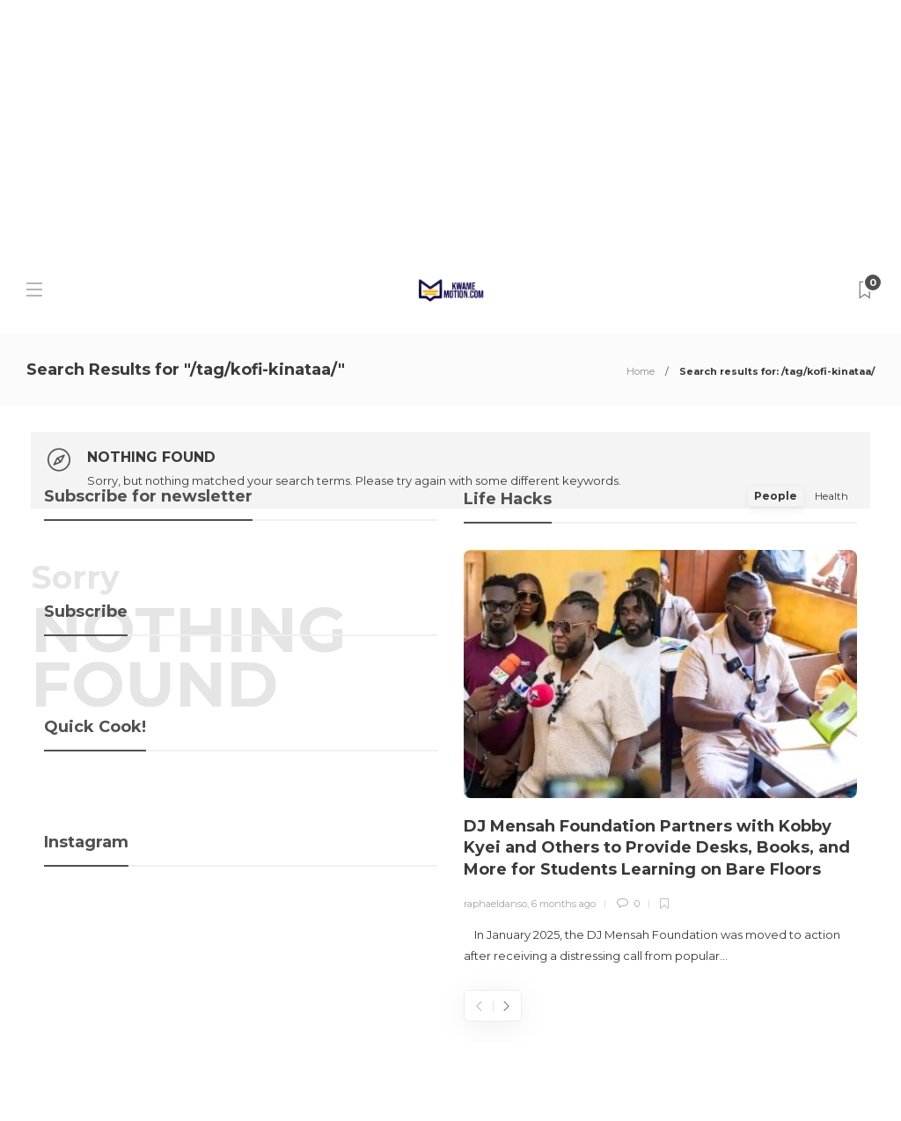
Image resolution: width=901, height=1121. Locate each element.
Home (640, 371)
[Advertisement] (450, 123)
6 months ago (563, 904)
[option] (660, 758)
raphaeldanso (495, 904)
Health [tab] (831, 495)
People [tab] (775, 495)
